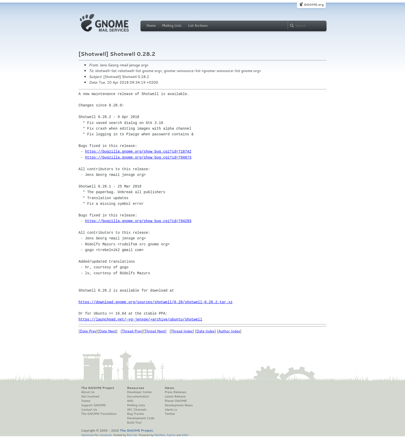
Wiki (130, 401)
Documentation (138, 396)
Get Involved (90, 396)
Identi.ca (171, 410)
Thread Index (182, 331)
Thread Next (155, 331)
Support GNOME (93, 405)
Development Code (140, 418)
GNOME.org (314, 4)
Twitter (170, 414)
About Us (88, 392)
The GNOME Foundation (99, 414)
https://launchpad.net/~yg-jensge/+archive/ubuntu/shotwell (140, 319)
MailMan (159, 435)
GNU (185, 435)
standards (105, 435)
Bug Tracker (135, 414)
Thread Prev (132, 331)
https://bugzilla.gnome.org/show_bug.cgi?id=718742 (138, 151)
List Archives (198, 25)
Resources (135, 388)
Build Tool (134, 422)
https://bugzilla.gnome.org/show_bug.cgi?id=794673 (138, 157)
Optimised (87, 435)
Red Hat (132, 435)
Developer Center (139, 392)
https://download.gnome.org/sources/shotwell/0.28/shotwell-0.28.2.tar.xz (155, 302)
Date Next (107, 331)
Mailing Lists (172, 25)
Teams (85, 401)
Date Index (205, 331)
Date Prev (88, 331)
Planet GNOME (176, 401)
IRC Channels (137, 410)
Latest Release (175, 396)
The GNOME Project (97, 388)
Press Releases (175, 392)
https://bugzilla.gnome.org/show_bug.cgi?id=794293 (138, 220)
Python (171, 435)
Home (151, 25)
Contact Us (89, 410)
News (169, 388)
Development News (179, 405)
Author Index (229, 331)
